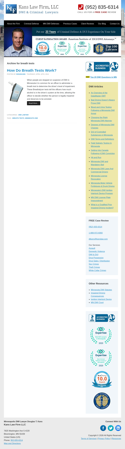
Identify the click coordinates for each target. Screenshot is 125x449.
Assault (92, 248)
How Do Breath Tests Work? (32, 70)
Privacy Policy (104, 439)
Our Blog (102, 24)
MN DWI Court (97, 302)
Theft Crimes (94, 267)
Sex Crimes (94, 264)
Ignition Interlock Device (101, 299)
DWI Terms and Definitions (102, 139)
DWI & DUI (93, 255)
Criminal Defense (31, 24)
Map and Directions (12, 443)
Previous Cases (70, 24)
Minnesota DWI (31, 118)
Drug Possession (96, 258)
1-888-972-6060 (96, 233)
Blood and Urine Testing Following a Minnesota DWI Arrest (103, 110)
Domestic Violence (97, 251)
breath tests (18, 118)
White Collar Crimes (97, 270)
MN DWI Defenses (51, 24)
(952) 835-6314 (102, 7)
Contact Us (115, 24)
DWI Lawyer (23, 115)
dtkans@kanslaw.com (98, 239)
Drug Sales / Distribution (99, 261)
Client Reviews (87, 24)
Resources (116, 439)
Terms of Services (88, 439)
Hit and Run (96, 157)
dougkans (21, 74)
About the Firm (13, 24)
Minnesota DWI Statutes (101, 290)
